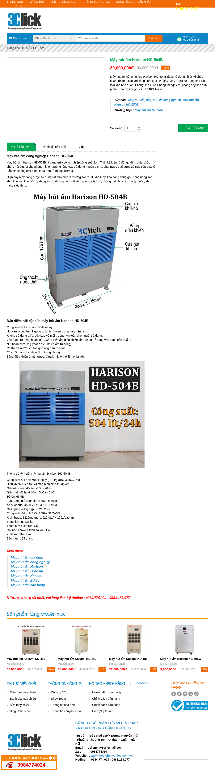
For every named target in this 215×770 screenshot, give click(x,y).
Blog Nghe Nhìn (20, 711)
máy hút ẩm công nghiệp (163, 100)
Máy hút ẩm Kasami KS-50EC (180, 659)
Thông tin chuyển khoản (67, 711)
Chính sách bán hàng (106, 698)
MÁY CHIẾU (36, 1)
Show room (58, 698)
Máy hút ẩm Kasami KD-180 (128, 659)
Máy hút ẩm (136, 100)
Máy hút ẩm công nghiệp (30, 562)
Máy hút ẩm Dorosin (27, 571)
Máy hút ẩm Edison (26, 580)
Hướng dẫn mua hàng (106, 692)
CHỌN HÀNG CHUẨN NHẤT (133, 1)
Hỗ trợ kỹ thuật (102, 711)
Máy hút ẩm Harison (149, 110)
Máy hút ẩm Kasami (26, 576)
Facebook (141, 683)
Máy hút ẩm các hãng (28, 585)
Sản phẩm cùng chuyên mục (36, 613)
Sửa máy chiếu (20, 705)
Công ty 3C (58, 692)
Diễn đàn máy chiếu (23, 692)
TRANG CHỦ (15, 1)
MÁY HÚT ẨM (35, 48)
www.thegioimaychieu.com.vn (111, 755)
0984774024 (187, 8)
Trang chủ (13, 48)
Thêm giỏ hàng (193, 128)
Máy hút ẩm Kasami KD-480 (26, 659)
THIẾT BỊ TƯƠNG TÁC (96, 1)
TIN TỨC (18, 5)
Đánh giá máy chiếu (23, 698)
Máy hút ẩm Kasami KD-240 (77, 659)
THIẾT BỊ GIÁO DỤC (63, 1)
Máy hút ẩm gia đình (27, 557)
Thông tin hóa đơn (63, 705)
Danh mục (20, 38)
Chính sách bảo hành (106, 705)
